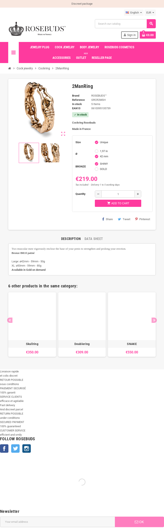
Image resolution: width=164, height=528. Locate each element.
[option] (32, 324)
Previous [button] (9, 320)
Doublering (82, 344)
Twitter (15, 448)
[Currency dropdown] (150, 12)
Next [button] (154, 320)
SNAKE (132, 344)
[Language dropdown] (134, 12)
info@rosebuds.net (11, 525)
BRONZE (80, 166)
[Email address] (57, 467)
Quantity (80, 193)
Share (107, 219)
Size (78, 142)
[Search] (125, 23)
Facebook (4, 448)
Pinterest (142, 219)
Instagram (26, 448)
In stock (77, 104)
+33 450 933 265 (33, 525)
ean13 (76, 108)
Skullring (32, 344)
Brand (75, 95)
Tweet (124, 219)
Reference (78, 99)
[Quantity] (118, 194)
